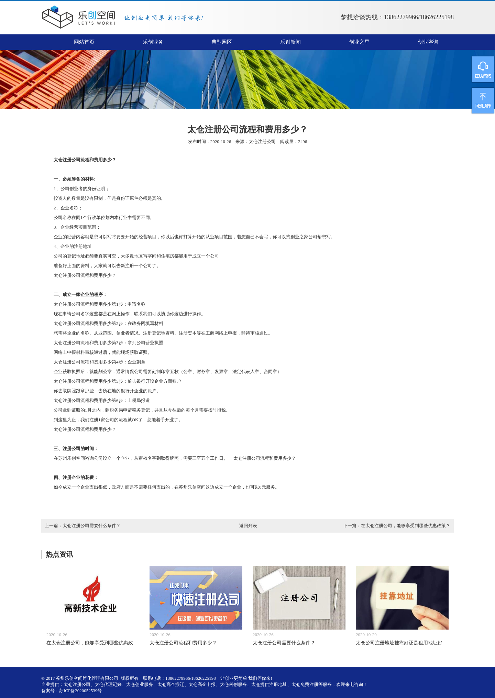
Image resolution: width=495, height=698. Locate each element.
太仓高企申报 (202, 684)
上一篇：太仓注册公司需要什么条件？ (83, 525)
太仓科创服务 (233, 684)
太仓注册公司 (262, 141)
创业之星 (359, 42)
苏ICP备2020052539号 (80, 690)
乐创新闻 (290, 42)
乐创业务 (153, 42)
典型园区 (221, 42)
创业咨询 (428, 42)
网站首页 (84, 42)
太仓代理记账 (108, 684)
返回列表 (248, 525)
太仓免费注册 (305, 684)
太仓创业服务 (139, 684)
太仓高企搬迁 (170, 684)
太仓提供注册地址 (269, 684)
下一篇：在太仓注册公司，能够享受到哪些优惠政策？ (396, 525)
